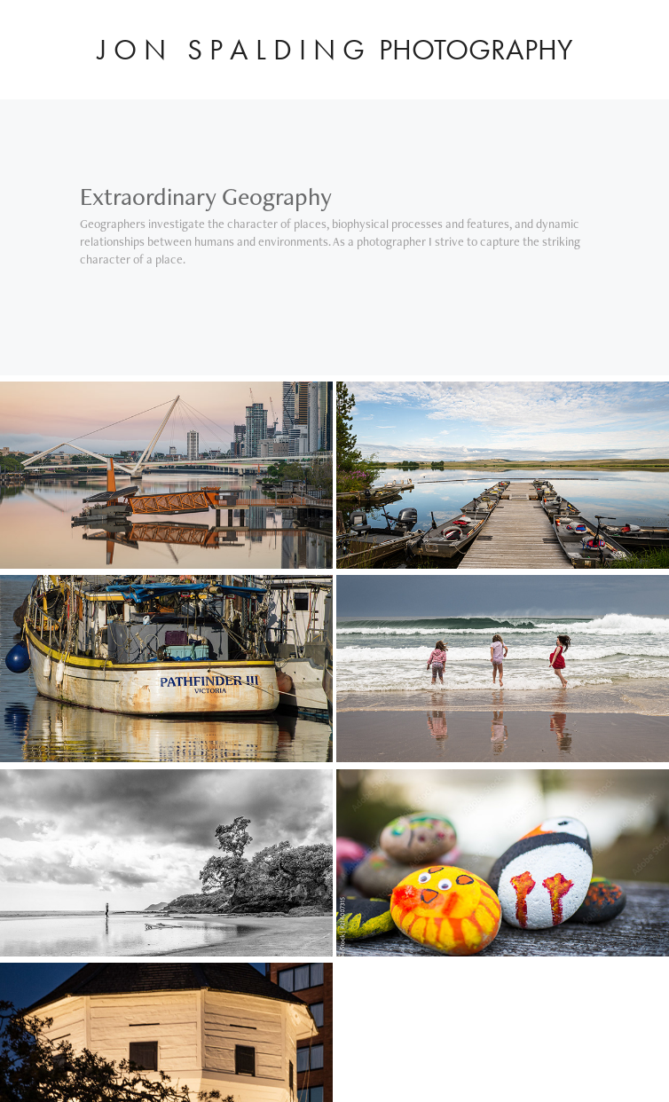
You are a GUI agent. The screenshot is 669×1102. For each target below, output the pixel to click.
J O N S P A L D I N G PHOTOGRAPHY (335, 49)
